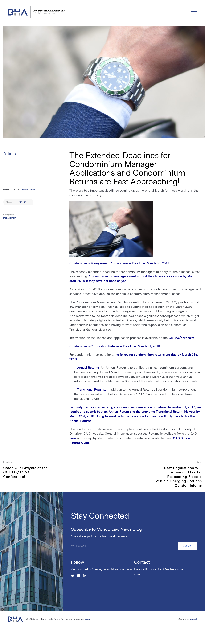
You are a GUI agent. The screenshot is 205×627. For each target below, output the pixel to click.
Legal (87, 618)
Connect (139, 575)
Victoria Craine (28, 189)
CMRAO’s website (181, 338)
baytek (193, 618)
